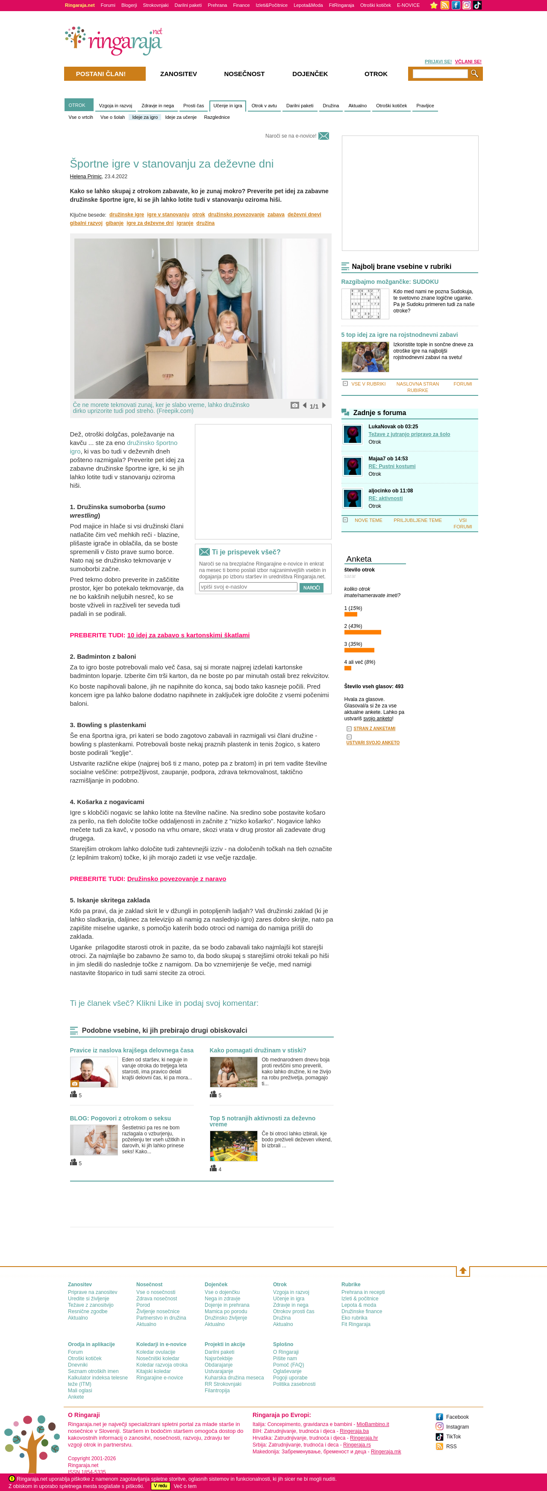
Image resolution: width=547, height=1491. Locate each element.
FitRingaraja (341, 5)
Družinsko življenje (226, 1318)
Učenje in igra (227, 105)
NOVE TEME (368, 520)
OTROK (77, 105)
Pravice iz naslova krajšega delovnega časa (132, 1050)
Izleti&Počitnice (272, 5)
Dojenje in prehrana (227, 1305)
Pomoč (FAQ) (288, 1365)
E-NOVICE (408, 5)
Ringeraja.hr (364, 1438)
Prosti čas (193, 105)
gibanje (115, 223)
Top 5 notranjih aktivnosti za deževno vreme (263, 1121)
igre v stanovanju (168, 215)
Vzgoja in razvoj (115, 105)
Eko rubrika (354, 1318)
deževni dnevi (304, 215)
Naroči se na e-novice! (290, 136)
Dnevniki (78, 1365)
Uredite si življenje (88, 1299)
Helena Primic (86, 177)
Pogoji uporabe (290, 1378)
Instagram (457, 1427)
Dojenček (310, 73)
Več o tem (185, 1486)
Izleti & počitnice (360, 1299)
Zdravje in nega (157, 105)
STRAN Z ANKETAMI (375, 728)
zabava (276, 215)
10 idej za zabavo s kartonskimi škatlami (188, 635)
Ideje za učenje (181, 117)
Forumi (108, 5)
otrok (198, 215)
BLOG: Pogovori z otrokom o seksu (120, 1118)
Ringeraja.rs (357, 1445)
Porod (143, 1305)
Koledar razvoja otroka (162, 1365)
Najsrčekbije (218, 1358)
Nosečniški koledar (157, 1358)
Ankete (76, 1397)
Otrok (375, 442)
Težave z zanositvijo (91, 1305)
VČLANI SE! (468, 61)
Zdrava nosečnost (156, 1299)
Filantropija (217, 1391)
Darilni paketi (188, 5)
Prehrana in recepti (363, 1292)
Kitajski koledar (153, 1371)
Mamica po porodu (226, 1311)
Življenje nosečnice (157, 1311)
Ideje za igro (145, 117)
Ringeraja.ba (354, 1431)
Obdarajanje (218, 1365)
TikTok (453, 1437)
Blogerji (129, 5)
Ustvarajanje (219, 1371)
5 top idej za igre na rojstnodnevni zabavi (399, 335)
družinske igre (126, 215)
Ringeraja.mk (386, 1452)
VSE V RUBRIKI (368, 383)
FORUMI (463, 383)
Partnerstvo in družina (161, 1318)
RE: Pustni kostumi (392, 466)
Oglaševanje (287, 1371)
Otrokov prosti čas (294, 1311)
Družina (331, 105)
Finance (241, 5)
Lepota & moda (358, 1305)
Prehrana (217, 5)
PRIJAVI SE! (438, 61)
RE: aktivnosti (386, 498)
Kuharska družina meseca (234, 1378)
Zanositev (178, 73)
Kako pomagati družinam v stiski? (258, 1050)
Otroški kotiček (375, 5)
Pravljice (425, 105)
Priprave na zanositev (92, 1292)
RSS (451, 1447)
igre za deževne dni (150, 223)
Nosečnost (244, 73)
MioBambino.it (372, 1424)
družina (206, 223)
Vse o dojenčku (222, 1292)
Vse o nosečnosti (155, 1292)
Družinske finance (361, 1311)
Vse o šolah (112, 117)
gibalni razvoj (86, 223)
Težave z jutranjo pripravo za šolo (409, 434)
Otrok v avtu (264, 105)
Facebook (457, 1417)
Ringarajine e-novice (159, 1378)
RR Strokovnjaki (223, 1384)
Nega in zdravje (222, 1299)
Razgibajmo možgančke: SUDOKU (390, 282)
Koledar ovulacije (155, 1352)
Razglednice (217, 117)
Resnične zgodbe (88, 1311)
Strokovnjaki (156, 5)
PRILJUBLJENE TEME (418, 520)
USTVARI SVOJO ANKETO (373, 742)
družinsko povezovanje (236, 215)
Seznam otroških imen (93, 1371)
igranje (184, 223)
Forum (75, 1352)
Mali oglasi (80, 1391)
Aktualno (357, 105)
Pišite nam (285, 1358)
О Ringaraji (286, 1352)
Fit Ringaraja (356, 1324)
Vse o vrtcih (81, 117)
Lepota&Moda (308, 5)
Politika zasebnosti (294, 1384)
